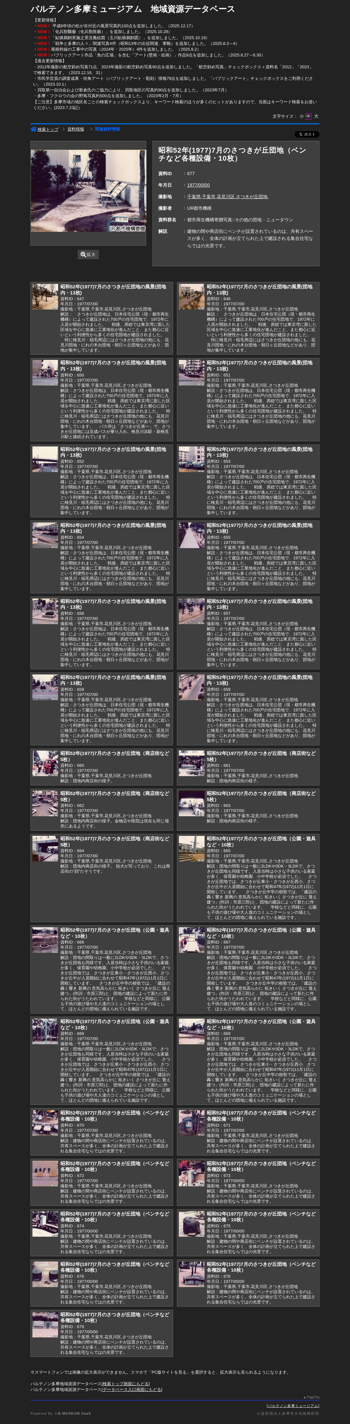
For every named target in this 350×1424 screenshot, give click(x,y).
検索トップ (44, 129)
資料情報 (75, 129)
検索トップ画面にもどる (126, 1383)
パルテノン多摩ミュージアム (293, 1406)
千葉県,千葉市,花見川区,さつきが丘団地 (228, 196)
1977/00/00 (198, 185)
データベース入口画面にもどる (132, 1389)
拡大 (88, 254)
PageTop (313, 1397)
